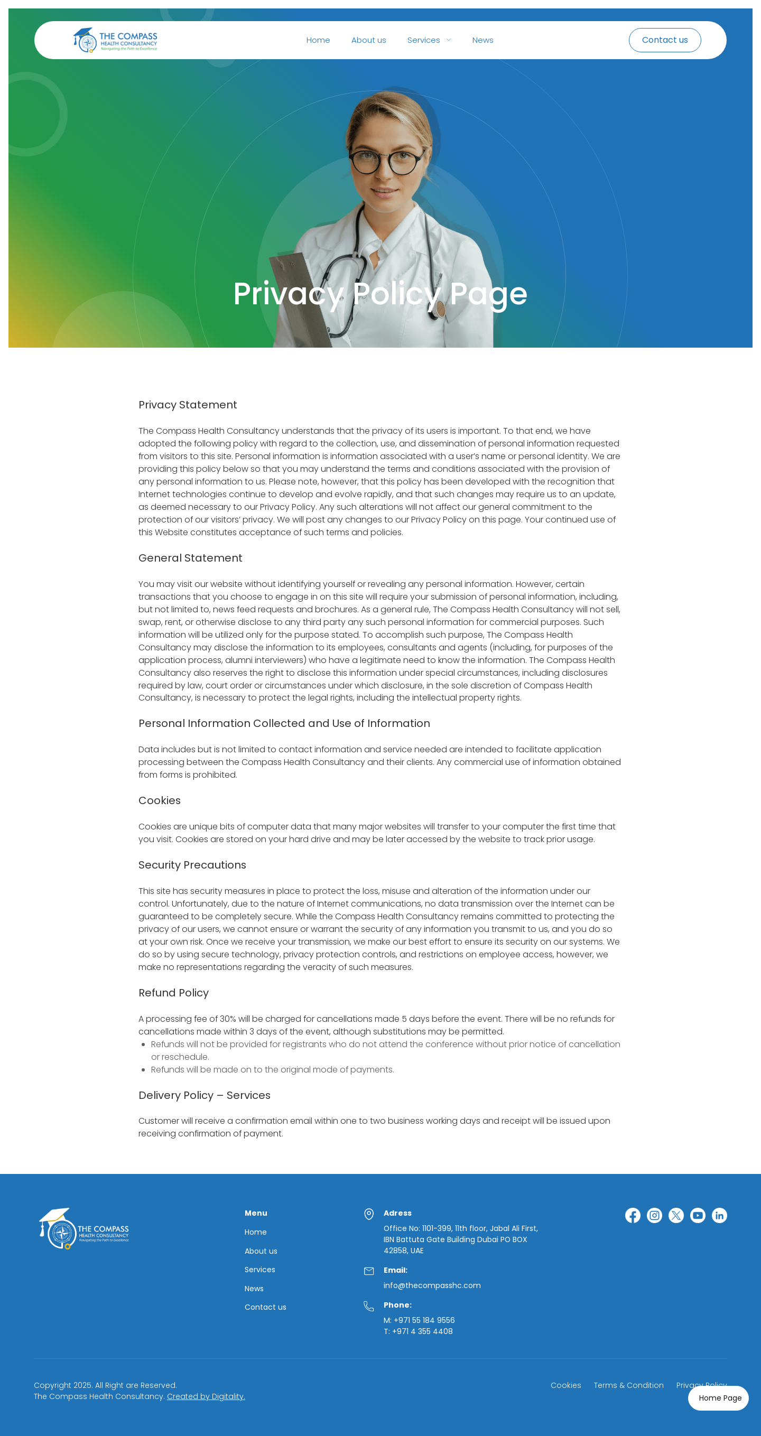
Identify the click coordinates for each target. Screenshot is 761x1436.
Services (260, 1270)
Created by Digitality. (206, 1396)
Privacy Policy (701, 1385)
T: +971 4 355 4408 (418, 1331)
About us (368, 39)
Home (318, 39)
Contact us (265, 1307)
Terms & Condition (629, 1385)
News (483, 39)
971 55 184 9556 (426, 1320)
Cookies (566, 1385)
